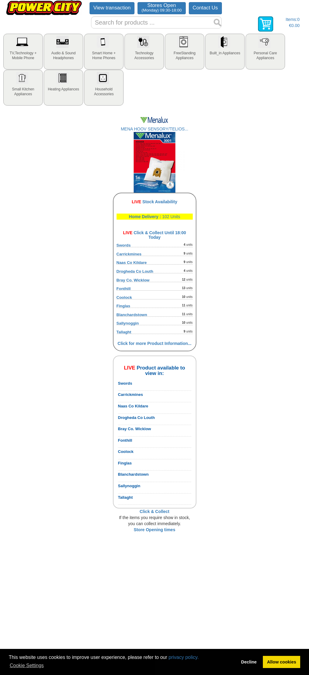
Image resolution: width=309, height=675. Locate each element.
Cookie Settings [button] (27, 665)
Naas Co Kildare (132, 262)
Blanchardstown (132, 314)
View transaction (112, 8)
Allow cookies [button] (281, 662)
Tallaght (124, 332)
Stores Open (161, 7)
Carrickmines (129, 254)
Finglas (124, 306)
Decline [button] (248, 662)
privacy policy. (183, 657)
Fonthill (124, 288)
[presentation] (23, 51)
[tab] (23, 51)
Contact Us (205, 8)
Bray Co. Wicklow (133, 280)
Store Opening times (154, 529)
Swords (124, 245)
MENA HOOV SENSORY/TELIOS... (154, 129)
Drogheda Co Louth (135, 271)
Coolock (124, 297)
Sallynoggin (128, 323)
